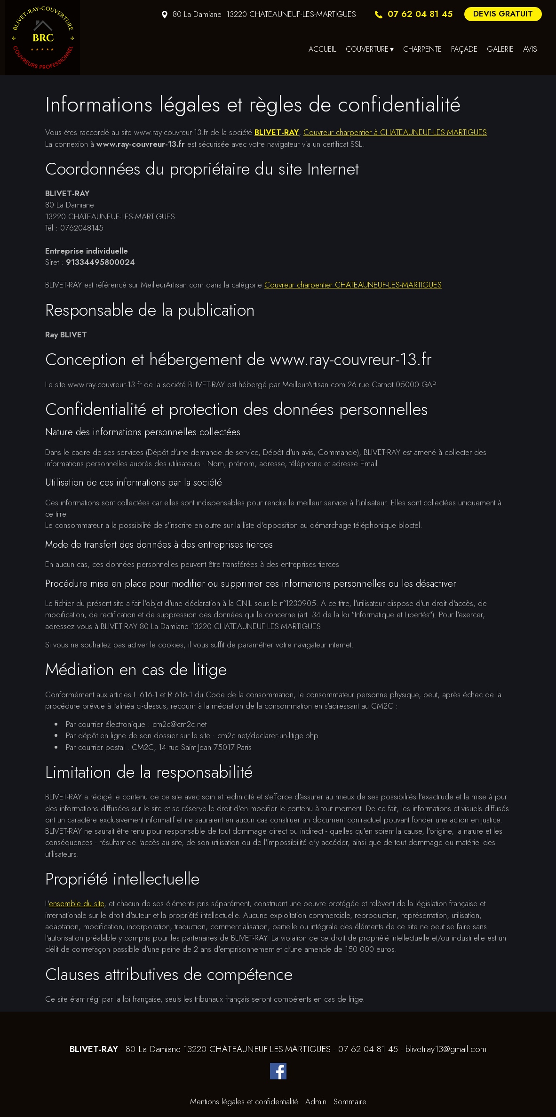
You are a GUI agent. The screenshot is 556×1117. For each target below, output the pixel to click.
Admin (315, 1101)
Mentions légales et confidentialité (244, 1101)
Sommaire (350, 1101)
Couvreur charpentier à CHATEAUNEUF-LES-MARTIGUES (395, 132)
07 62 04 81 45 (368, 1049)
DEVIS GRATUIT (503, 13)
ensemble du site (76, 903)
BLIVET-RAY (276, 132)
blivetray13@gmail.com (445, 1049)
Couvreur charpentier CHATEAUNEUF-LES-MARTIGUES (353, 284)
